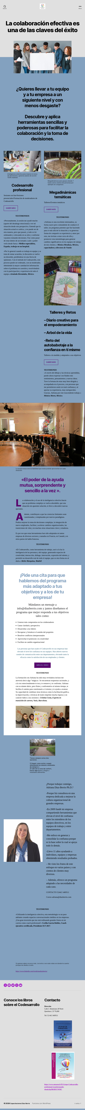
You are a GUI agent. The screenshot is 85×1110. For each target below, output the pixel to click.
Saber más (11, 209)
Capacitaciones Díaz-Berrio (21, 1105)
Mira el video (42, 666)
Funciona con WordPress (43, 1105)
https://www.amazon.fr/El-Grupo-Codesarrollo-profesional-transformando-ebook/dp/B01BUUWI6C (61, 1072)
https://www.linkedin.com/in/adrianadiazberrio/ (34, 972)
